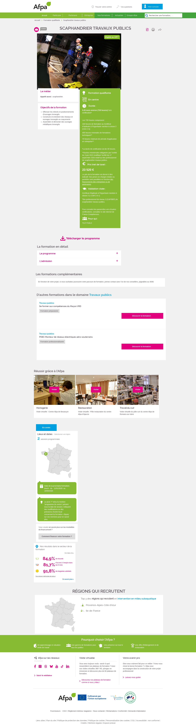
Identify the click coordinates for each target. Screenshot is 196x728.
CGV (65, 711)
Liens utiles (40, 721)
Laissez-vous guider (133, 677)
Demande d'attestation (137, 711)
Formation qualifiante (52, 20)
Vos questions (126, 7)
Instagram (40, 666)
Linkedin (67, 666)
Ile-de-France (93, 610)
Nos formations (104, 15)
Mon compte (153, 7)
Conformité (122, 711)
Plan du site (51, 721)
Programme (147, 29)
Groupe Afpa (132, 15)
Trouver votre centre (103, 7)
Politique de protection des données (72, 721)
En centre (46, 428)
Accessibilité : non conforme (147, 721)
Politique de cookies (96, 721)
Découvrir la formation (141, 316)
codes (43, 29)
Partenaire (73, 15)
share (160, 29)
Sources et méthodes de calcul (46, 576)
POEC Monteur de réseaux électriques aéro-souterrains (66, 337)
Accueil (37, 20)
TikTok (62, 666)
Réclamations (111, 711)
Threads (45, 666)
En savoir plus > (68, 579)
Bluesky (51, 666)
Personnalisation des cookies (118, 721)
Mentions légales (95, 723)
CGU (133, 721)
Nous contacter (99, 711)
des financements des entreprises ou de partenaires (97, 181)
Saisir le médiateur (44, 675)
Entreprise (88, 15)
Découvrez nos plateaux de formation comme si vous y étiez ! (96, 681)
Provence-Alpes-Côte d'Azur (101, 605)
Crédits (84, 723)
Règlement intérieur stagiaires (79, 711)
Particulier (57, 15)
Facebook (35, 666)
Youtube (56, 666)
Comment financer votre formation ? (57, 536)
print (153, 29)
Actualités (119, 15)
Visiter (54, 389)
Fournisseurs (55, 711)
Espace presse (109, 723)
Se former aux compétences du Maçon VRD (60, 306)
